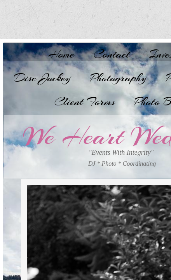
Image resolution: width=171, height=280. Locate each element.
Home (61, 54)
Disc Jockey (42, 78)
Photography (118, 78)
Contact (112, 54)
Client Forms (84, 101)
